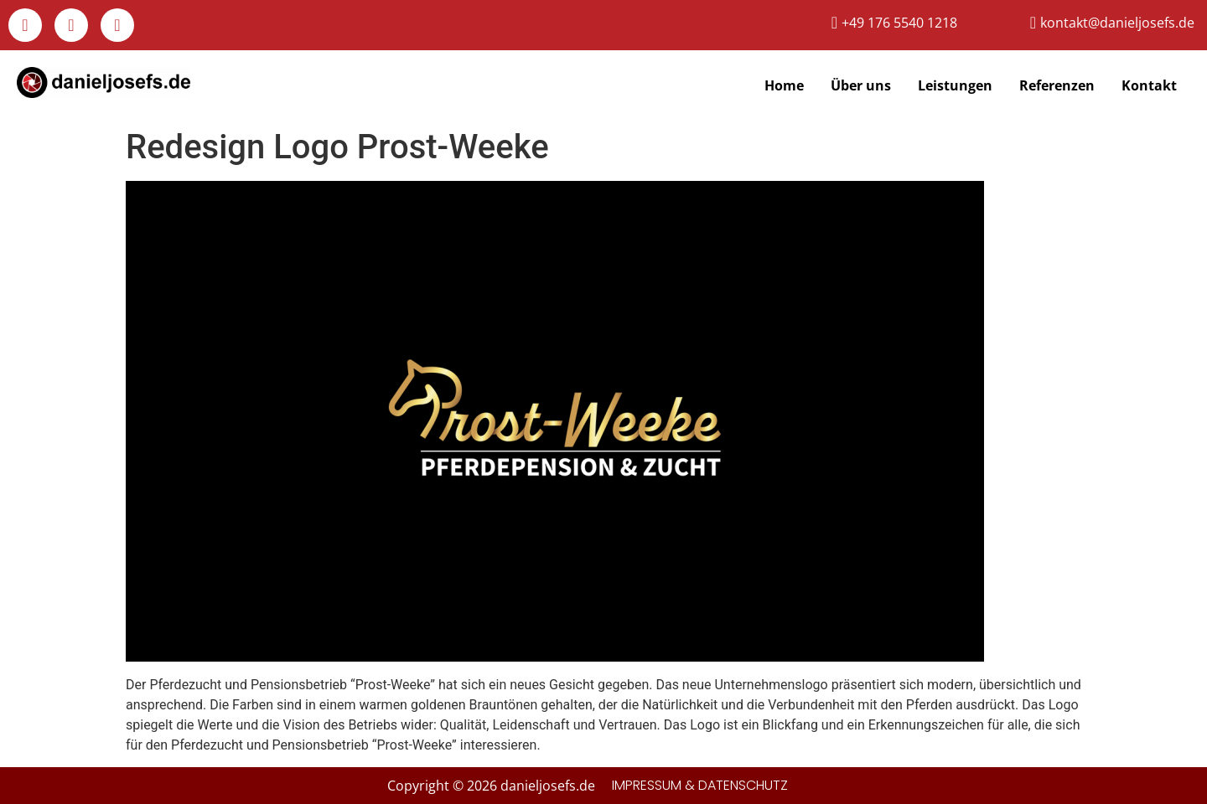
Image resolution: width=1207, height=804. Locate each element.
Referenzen (1057, 85)
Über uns (861, 85)
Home (784, 85)
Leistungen (955, 85)
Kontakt (1149, 85)
